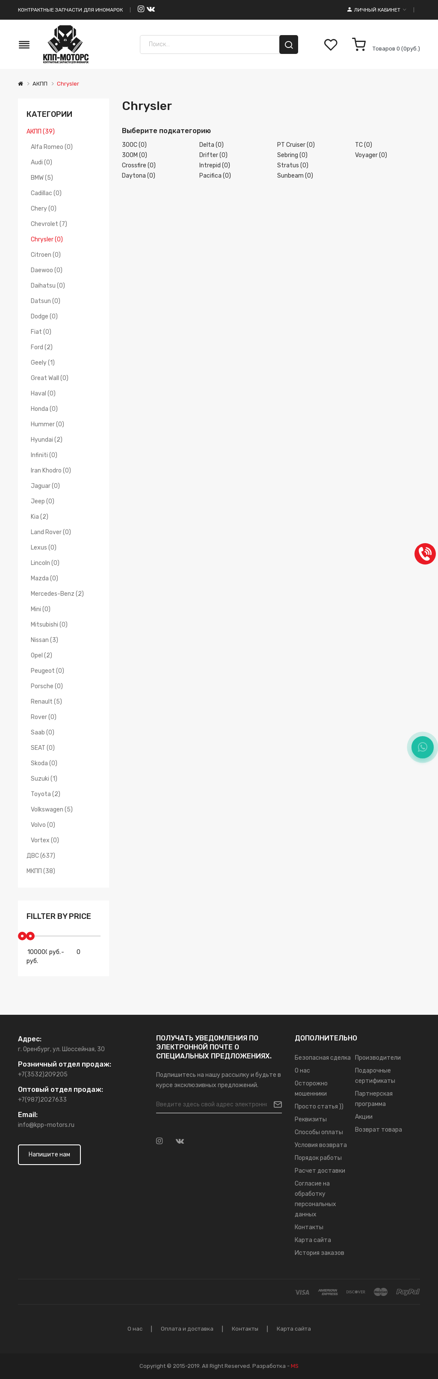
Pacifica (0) (215, 175)
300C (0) (134, 145)
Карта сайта (313, 1240)
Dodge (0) (44, 316)
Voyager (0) (371, 155)
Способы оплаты (319, 1132)
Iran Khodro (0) (51, 470)
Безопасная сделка (323, 1057)
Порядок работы (318, 1158)
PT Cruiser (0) (296, 145)
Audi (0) (41, 162)
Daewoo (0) (46, 270)
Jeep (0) (42, 501)
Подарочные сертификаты (375, 1076)
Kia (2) (39, 516)
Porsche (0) (47, 686)
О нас (302, 1070)
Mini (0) (40, 609)
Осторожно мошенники (311, 1088)
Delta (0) (211, 145)
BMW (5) (42, 177)
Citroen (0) (46, 255)
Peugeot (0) (47, 671)
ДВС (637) (41, 855)
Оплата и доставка (187, 1329)
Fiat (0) (41, 332)
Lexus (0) (43, 547)
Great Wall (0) (49, 378)
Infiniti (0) (44, 455)
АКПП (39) (41, 131)
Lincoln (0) (45, 563)
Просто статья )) (319, 1106)
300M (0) (134, 155)
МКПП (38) (41, 871)
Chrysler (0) (47, 239)
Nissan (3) (44, 640)
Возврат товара (378, 1129)
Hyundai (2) (46, 439)
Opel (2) (41, 655)
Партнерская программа (374, 1099)
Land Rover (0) (51, 532)
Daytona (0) (138, 175)
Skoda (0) (44, 763)
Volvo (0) (43, 825)
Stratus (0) (292, 165)
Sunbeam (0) (295, 175)
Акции (364, 1116)
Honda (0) (44, 409)
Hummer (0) (47, 424)
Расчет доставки (320, 1170)
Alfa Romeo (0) (52, 147)
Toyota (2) (45, 794)
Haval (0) (43, 393)
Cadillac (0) (46, 193)
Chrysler (68, 83)
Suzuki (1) (44, 778)
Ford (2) (42, 347)
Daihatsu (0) (48, 285)
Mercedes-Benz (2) (57, 593)
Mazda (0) (44, 578)
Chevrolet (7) (49, 224)
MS (295, 1366)
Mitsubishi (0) (49, 624)
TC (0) (363, 145)
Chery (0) (43, 208)
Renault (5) (46, 701)
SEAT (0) (43, 748)
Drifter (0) (213, 155)
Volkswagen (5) (52, 809)
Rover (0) (43, 717)
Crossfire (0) (139, 165)
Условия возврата (321, 1145)
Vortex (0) (45, 840)
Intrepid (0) (214, 165)
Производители (378, 1057)
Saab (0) (42, 732)
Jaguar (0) (45, 486)
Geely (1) (43, 362)
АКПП (40, 83)
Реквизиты (311, 1119)
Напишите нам (49, 1154)
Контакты (309, 1227)
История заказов (319, 1253)
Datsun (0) (45, 301)
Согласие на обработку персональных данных (315, 1199)
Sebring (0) (292, 155)
